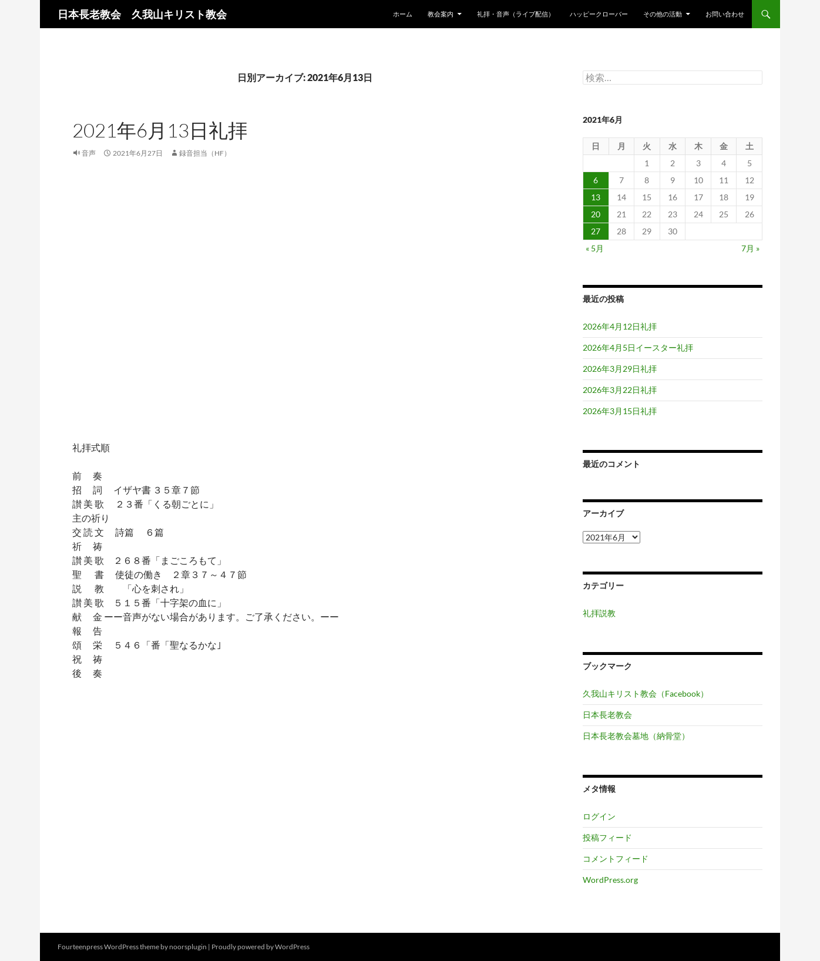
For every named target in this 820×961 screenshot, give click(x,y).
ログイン (599, 816)
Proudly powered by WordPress (260, 946)
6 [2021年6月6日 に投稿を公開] (595, 180)
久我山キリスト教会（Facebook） (645, 693)
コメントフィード (615, 858)
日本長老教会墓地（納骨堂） (636, 736)
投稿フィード (607, 837)
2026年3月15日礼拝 (620, 411)
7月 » (750, 248)
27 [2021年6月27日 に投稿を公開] (595, 231)
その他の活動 (662, 14)
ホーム (402, 14)
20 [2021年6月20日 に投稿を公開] (595, 214)
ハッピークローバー (599, 14)
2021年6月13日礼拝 (159, 130)
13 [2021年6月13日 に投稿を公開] (595, 197)
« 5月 (595, 248)
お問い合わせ (724, 14)
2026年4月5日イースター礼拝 (638, 347)
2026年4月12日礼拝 (620, 326)
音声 (89, 153)
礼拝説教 (599, 613)
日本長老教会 (607, 715)
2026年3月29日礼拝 (620, 369)
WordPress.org (610, 880)
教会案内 (440, 14)
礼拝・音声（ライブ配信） (515, 14)
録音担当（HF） (205, 153)
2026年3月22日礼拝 (620, 390)
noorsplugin (188, 946)
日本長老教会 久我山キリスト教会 (142, 14)
